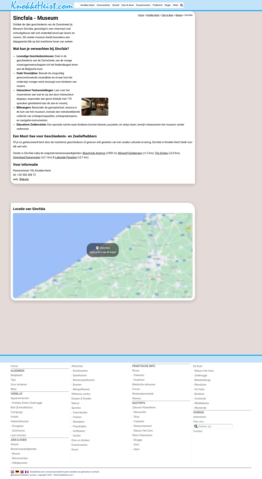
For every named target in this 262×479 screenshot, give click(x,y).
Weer (175, 5)
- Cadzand (138, 421)
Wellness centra (80, 394)
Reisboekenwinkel (143, 393)
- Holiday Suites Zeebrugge (26, 402)
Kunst (74, 449)
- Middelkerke (201, 403)
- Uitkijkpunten (19, 463)
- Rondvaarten (79, 370)
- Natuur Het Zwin (142, 430)
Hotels (15, 416)
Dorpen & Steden (81, 398)
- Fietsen (76, 417)
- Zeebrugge (200, 375)
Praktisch (157, 5)
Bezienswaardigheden (24, 449)
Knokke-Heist (87, 5)
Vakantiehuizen (20, 421)
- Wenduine (199, 384)
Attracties (77, 366)
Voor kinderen (19, 384)
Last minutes (18, 435)
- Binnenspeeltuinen (83, 380)
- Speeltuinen (79, 375)
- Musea (15, 453)
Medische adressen (144, 384)
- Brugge (137, 440)
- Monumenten (19, 458)
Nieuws (136, 398)
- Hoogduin (17, 426)
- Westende (199, 407)
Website (24, 179)
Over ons (198, 421)
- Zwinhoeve (18, 430)
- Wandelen (78, 421)
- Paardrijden (78, 426)
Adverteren (199, 417)
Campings (17, 412)
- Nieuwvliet (139, 412)
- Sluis (135, 416)
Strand (115, 5)
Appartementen (20, 398)
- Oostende (199, 398)
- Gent (135, 444)
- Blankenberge (202, 380)
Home (14, 366)
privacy (33, 475)
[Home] (76, 5)
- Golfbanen (78, 431)
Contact (197, 431)
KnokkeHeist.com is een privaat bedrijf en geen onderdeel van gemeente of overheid (64, 472)
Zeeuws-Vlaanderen (144, 407)
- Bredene (198, 394)
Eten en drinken (80, 440)
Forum (136, 389)
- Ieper (136, 449)
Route (135, 370)
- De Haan (199, 389)
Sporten (76, 407)
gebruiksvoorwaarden (20, 475)
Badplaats (17, 375)
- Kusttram (138, 379)
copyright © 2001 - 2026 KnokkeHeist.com (55, 475)
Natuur (75, 403)
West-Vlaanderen (142, 435)
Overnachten (103, 5)
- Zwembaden (79, 412)
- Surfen (76, 435)
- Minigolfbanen (80, 389)
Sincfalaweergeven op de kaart (102, 250)
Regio (168, 5)
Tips (13, 379)
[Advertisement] (223, 96)
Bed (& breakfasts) (22, 407)
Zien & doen (127, 5)
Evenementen (143, 5)
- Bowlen (76, 384)
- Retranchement (142, 426)
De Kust (197, 366)
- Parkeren (138, 375)
